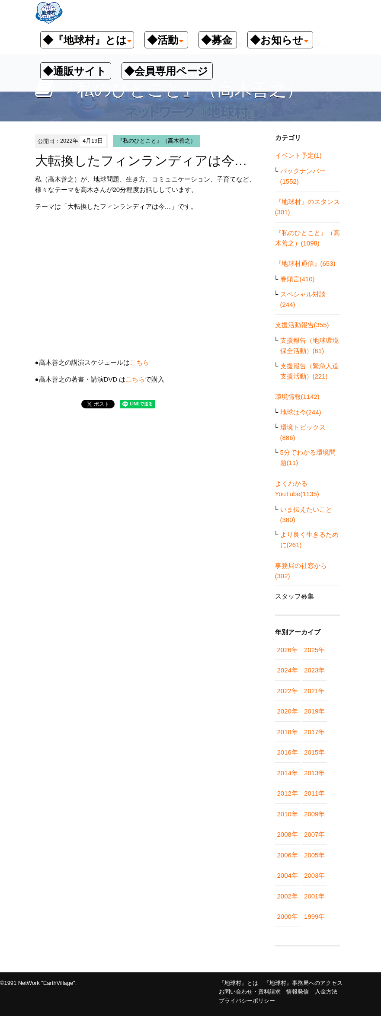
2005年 (314, 855)
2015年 (314, 752)
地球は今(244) (300, 412)
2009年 (314, 814)
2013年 (314, 773)
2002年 (287, 896)
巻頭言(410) (297, 279)
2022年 (287, 690)
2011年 (314, 793)
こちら (139, 362)
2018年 (287, 732)
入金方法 (326, 991)
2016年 (287, 752)
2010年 (287, 814)
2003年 (314, 875)
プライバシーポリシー (247, 1000)
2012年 (287, 793)
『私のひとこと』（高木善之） (156, 140)
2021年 (314, 690)
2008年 (287, 834)
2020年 (287, 711)
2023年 (314, 670)
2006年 (287, 855)
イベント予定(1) (298, 155)
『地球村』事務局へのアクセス (303, 983)
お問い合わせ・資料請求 (250, 991)
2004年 (287, 875)
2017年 (314, 732)
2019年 (314, 711)
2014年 (287, 773)
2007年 (314, 834)
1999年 (314, 916)
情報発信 (297, 991)
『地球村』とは (238, 983)
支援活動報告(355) (302, 324)
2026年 (287, 649)
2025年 (314, 649)
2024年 (287, 670)
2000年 (287, 916)
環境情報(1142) (297, 396)
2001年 (314, 896)
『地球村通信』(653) (305, 263)
